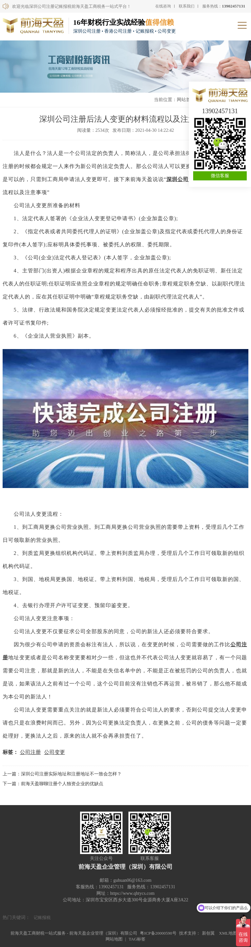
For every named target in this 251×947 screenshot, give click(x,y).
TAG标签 (137, 939)
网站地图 (114, 939)
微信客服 (220, 175)
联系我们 (186, 6)
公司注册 (30, 752)
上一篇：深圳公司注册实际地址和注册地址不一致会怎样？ (62, 773)
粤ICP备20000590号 (158, 933)
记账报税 (42, 917)
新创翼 (208, 933)
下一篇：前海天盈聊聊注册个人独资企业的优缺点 (53, 783)
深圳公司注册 (183, 179)
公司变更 (54, 752)
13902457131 (220, 111)
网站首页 (186, 99)
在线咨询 (163, 6)
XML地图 (228, 933)
